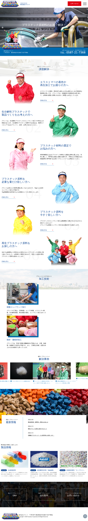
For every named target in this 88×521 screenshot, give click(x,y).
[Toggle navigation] (85, 3)
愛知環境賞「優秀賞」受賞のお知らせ (38, 422)
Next (85, 27)
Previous (2, 27)
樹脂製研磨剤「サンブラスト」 (72, 470)
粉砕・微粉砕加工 (14, 340)
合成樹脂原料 (8, 470)
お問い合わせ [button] (74, 3)
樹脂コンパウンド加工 (16, 307)
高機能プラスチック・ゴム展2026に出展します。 (41, 435)
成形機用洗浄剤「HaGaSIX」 (42, 470)
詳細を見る (43, 100)
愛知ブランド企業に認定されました (37, 428)
